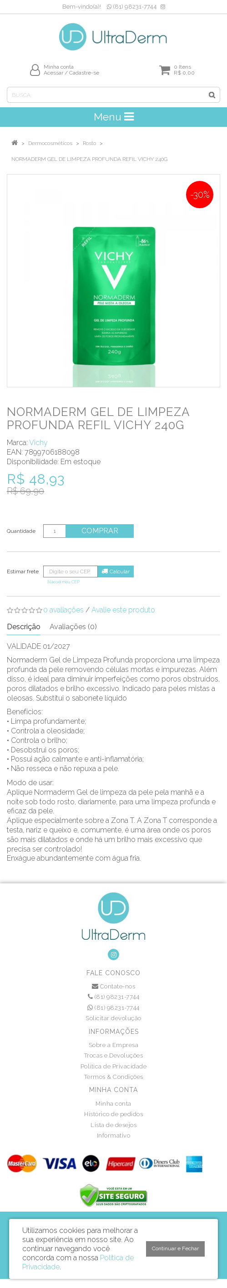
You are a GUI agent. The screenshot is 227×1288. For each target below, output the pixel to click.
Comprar (99, 530)
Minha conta (113, 1103)
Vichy (38, 442)
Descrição (23, 626)
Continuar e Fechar (175, 1248)
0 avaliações (63, 610)
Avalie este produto (123, 610)
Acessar (53, 73)
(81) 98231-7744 (132, 6)
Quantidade (21, 531)
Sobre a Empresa (114, 1045)
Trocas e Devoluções (113, 1055)
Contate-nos (114, 986)
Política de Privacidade (114, 1066)
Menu (114, 116)
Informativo (114, 1135)
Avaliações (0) (73, 626)
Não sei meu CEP (63, 581)
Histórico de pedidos (113, 1114)
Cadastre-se (84, 73)
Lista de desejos (113, 1125)
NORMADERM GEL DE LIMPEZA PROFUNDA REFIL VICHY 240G (89, 159)
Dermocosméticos (50, 143)
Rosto (89, 143)
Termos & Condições (113, 1076)
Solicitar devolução (113, 1018)
